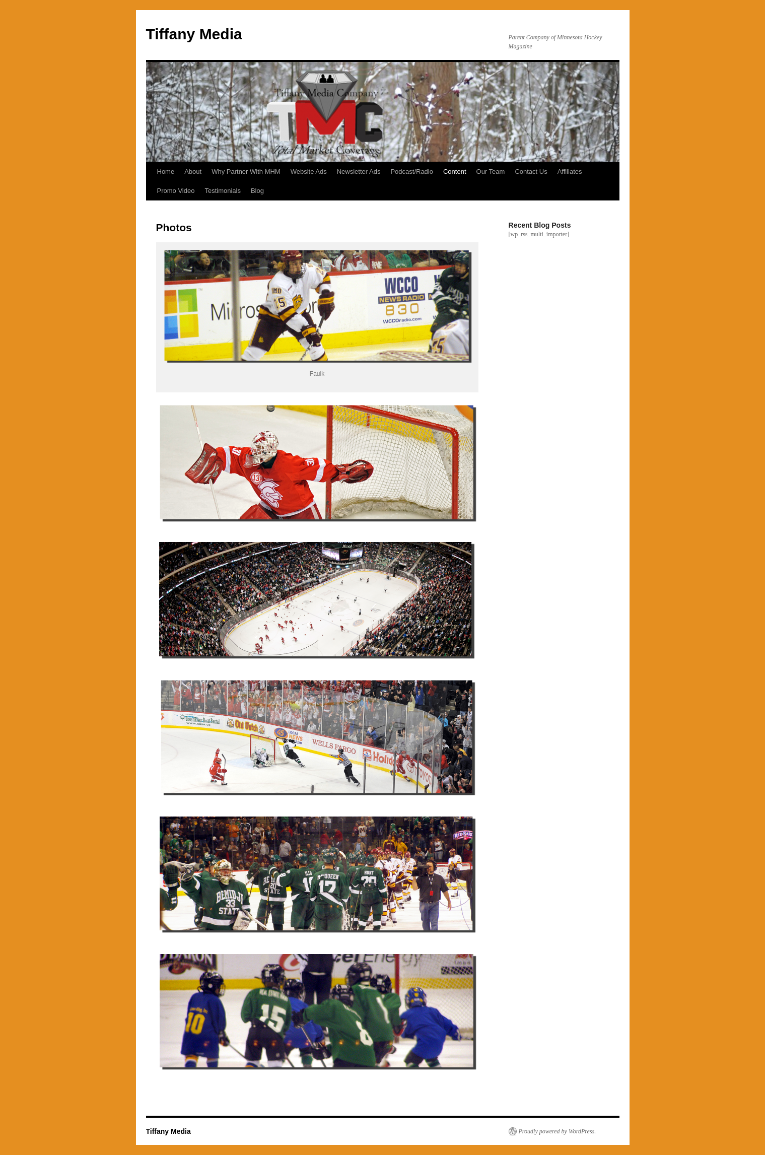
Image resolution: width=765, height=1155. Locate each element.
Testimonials (222, 190)
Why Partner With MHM (246, 171)
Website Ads (309, 171)
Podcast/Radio (411, 171)
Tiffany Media (194, 34)
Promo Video (176, 190)
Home (166, 171)
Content (454, 171)
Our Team (490, 171)
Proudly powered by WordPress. (557, 1131)
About (192, 171)
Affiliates (570, 171)
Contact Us (531, 171)
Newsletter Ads (359, 171)
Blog (257, 190)
